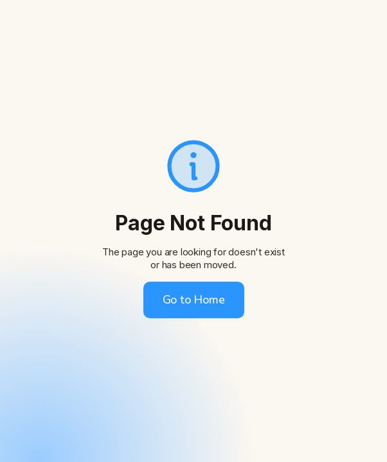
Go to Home (194, 299)
